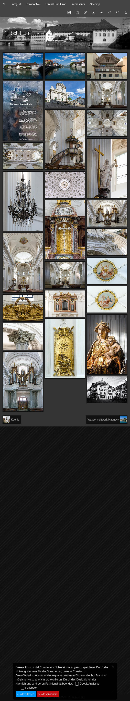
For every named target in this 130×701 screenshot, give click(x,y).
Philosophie (33, 4)
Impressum (78, 4)
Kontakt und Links (55, 4)
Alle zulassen (26, 694)
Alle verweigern (48, 694)
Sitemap (95, 4)
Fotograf (16, 4)
